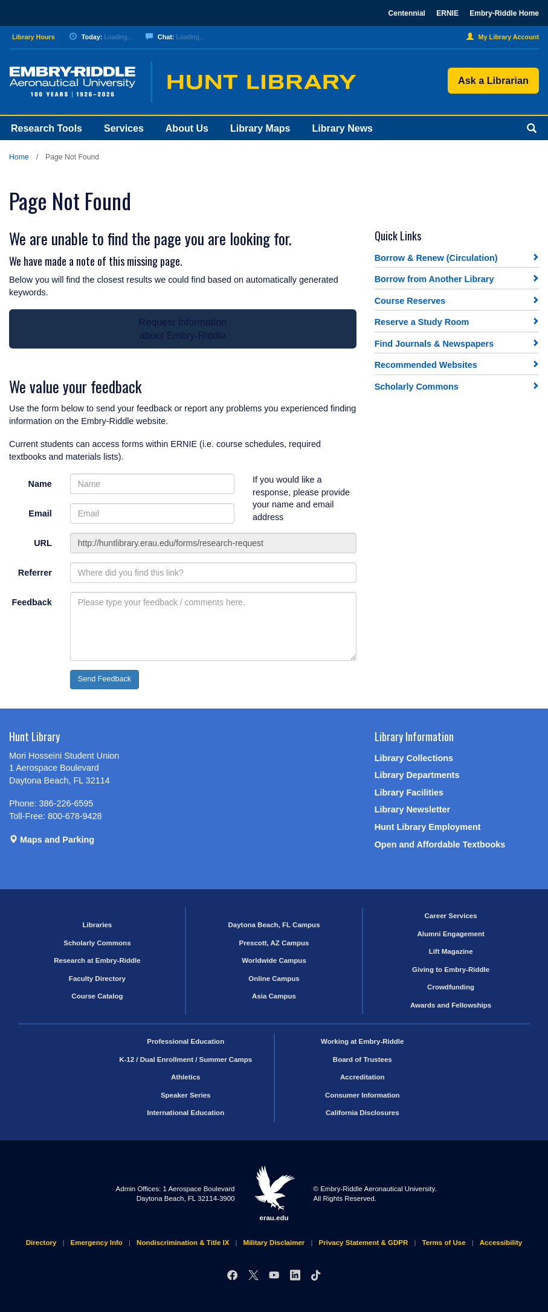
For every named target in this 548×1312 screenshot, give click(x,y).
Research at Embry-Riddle (97, 960)
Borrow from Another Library (434, 279)
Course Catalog (97, 996)
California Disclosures (362, 1112)
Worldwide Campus (274, 960)
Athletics (186, 1077)
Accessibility (501, 1242)
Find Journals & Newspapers (434, 344)
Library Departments (417, 775)
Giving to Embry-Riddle (450, 969)
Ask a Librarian (493, 80)
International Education (185, 1112)
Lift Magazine (451, 951)
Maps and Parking (51, 839)
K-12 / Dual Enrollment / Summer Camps (185, 1059)
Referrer (35, 572)
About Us (187, 128)
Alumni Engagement (450, 933)
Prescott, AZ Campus (274, 943)
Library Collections (414, 758)
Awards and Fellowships (450, 1005)
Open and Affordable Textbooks (440, 844)
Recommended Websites (426, 365)
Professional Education (185, 1041)
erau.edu (274, 1193)
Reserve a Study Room (422, 322)
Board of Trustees (362, 1059)
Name (40, 484)
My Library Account (502, 36)
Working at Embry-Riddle (362, 1041)
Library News (342, 128)
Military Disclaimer (274, 1242)
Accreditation (362, 1077)
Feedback (31, 602)
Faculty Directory (97, 978)
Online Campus (273, 978)
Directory (41, 1242)
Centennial (406, 13)
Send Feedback (104, 679)
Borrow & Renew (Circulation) (436, 258)
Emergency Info (97, 1242)
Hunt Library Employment (428, 827)
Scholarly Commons (417, 386)
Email (39, 513)
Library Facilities (409, 792)
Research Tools (46, 128)
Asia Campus (274, 996)
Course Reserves (410, 301)
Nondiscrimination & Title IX (183, 1242)
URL (43, 543)
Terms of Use (444, 1242)
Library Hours (33, 36)
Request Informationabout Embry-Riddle (182, 329)
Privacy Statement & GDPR (363, 1242)
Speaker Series (186, 1095)
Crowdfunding (450, 987)
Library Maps (260, 128)
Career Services (451, 915)
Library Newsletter (413, 809)
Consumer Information (362, 1095)
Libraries (97, 924)
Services (124, 128)
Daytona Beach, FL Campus (274, 924)
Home (19, 157)
